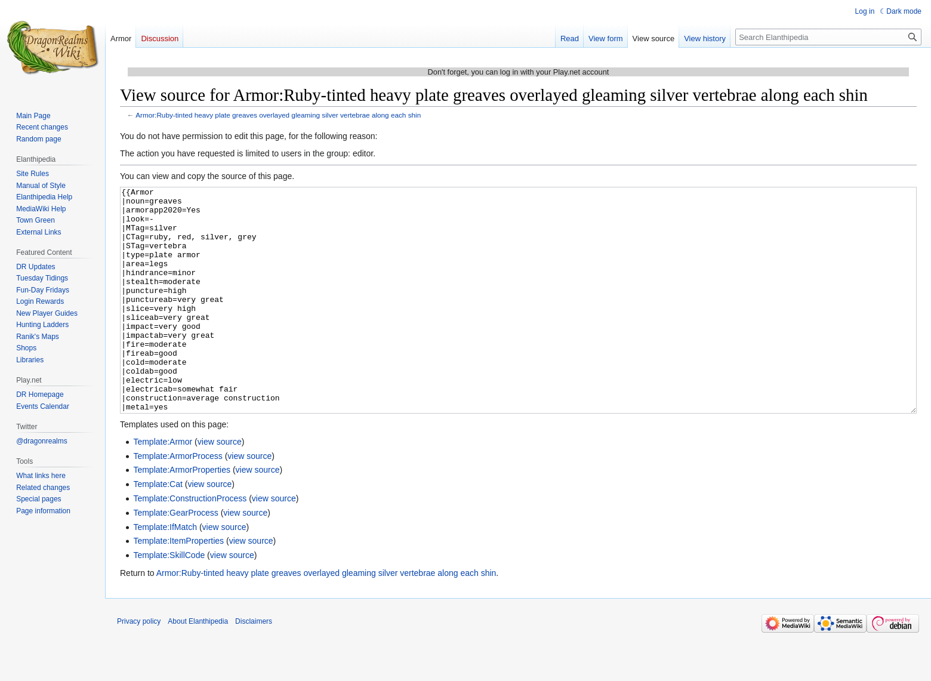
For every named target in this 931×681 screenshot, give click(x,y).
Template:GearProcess (175, 557)
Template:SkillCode (169, 600)
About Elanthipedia (198, 666)
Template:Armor (162, 486)
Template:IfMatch (165, 572)
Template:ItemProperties (178, 585)
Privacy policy (139, 666)
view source (220, 486)
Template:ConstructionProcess (189, 543)
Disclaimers (253, 666)
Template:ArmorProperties (181, 514)
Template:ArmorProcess (177, 501)
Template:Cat (157, 529)
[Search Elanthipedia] (828, 37)
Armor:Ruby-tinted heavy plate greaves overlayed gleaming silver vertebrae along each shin (278, 115)
